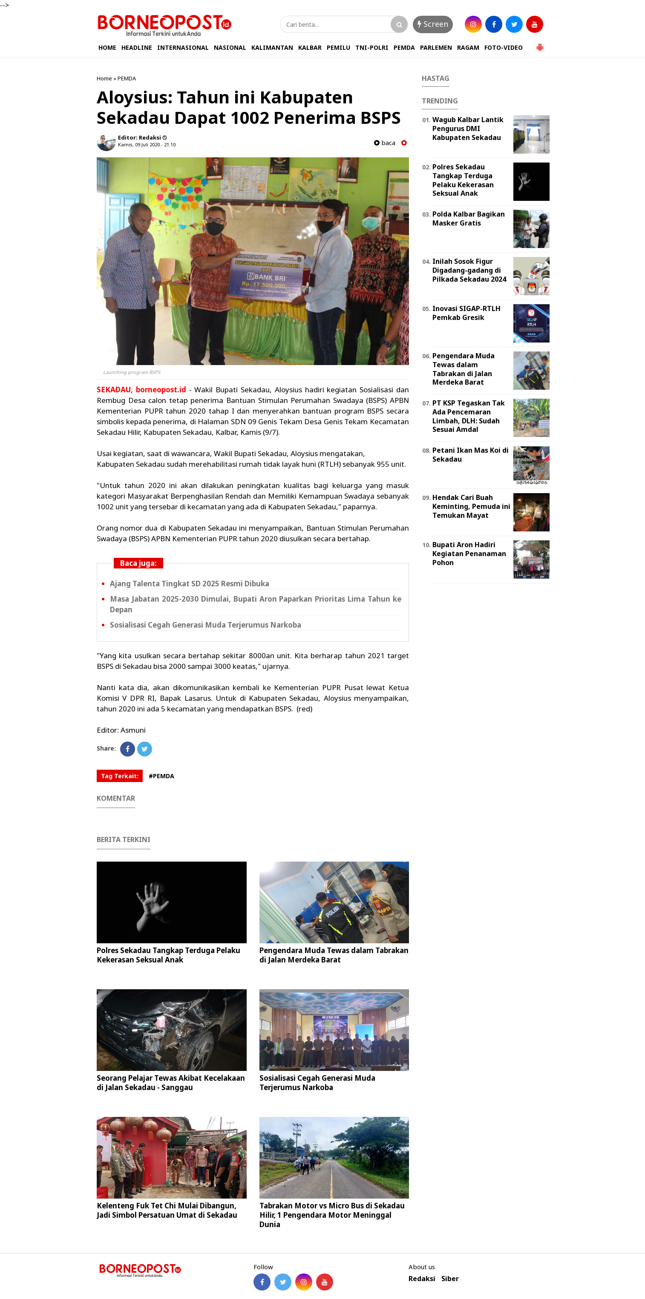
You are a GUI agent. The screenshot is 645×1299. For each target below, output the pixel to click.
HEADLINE (136, 47)
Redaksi (422, 1278)
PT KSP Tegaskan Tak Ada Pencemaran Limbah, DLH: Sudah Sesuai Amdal (468, 416)
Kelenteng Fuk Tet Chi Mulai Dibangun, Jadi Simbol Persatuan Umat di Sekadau (167, 1210)
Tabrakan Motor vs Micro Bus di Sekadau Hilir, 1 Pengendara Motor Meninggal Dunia (332, 1215)
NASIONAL (230, 47)
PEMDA (404, 47)
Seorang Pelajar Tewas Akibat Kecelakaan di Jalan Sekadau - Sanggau (171, 1082)
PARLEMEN (436, 47)
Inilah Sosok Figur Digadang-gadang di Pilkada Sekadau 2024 (469, 270)
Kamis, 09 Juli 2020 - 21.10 (147, 144)
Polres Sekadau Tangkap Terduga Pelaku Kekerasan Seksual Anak (168, 955)
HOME (107, 47)
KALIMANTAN (272, 47)
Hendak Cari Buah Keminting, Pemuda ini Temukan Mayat (471, 506)
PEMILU (338, 47)
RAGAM (468, 47)
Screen (433, 24)
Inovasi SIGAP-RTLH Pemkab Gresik (466, 313)
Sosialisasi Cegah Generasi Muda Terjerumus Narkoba (205, 625)
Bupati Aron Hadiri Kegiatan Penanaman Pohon (469, 553)
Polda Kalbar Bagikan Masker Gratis (468, 218)
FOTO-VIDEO (503, 47)
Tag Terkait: (119, 776)
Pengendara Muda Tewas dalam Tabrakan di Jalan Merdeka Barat (334, 955)
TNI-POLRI (372, 47)
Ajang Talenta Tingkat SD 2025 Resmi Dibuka (189, 583)
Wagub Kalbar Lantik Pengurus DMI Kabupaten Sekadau (468, 128)
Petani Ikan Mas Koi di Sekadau (470, 454)
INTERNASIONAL (183, 47)
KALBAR (310, 47)
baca (384, 142)
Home (104, 78)
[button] (540, 44)
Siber (450, 1278)
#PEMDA (161, 776)
